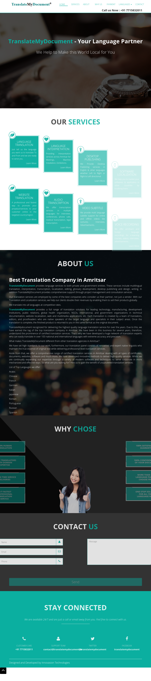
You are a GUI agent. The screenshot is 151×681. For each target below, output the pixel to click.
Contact (139, 4)
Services (75, 4)
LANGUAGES (125, 4)
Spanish (13, 412)
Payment (111, 4)
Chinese (13, 376)
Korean (13, 398)
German (13, 385)
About (86, 4)
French (12, 380)
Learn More (31, 190)
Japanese (13, 394)
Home (62, 4)
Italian (12, 389)
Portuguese (15, 403)
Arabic (12, 371)
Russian (13, 407)
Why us (98, 4)
